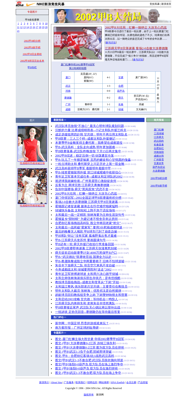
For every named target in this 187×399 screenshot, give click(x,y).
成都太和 (159, 155)
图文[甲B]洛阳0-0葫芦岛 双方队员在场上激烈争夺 (89, 364)
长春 (120, 104)
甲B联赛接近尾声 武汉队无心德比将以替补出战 (87, 307)
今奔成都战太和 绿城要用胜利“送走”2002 (83, 269)
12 (21, 27)
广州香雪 (159, 159)
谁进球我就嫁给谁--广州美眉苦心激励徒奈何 (85, 181)
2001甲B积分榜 (159, 178)
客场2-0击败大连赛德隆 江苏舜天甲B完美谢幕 (86, 202)
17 (37, 27)
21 (18, 30)
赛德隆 (68, 97)
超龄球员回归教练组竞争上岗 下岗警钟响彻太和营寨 (91, 295)
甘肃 (120, 77)
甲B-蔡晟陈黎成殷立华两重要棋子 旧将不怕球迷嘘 (89, 261)
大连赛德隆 (159, 170)
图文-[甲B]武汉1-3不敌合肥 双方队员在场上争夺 (88, 373)
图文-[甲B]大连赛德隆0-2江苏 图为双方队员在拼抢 (89, 347)
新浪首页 (166, 3)
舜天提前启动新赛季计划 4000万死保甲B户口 (86, 252)
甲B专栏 (32, 67)
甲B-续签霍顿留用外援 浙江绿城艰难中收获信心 (88, 172)
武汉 (68, 85)
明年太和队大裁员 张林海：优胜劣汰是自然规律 (88, 290)
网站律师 (104, 382)
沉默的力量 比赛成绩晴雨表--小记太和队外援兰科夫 (90, 130)
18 (40, 27)
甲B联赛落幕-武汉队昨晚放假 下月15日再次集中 (88, 151)
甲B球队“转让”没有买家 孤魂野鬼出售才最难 (86, 235)
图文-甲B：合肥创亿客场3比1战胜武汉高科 (84, 356)
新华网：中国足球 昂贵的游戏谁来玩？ (82, 323)
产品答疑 (143, 382)
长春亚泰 (159, 144)
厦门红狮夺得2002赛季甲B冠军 (78, 64)
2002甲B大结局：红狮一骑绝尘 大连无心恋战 (86, 193)
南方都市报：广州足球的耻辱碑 (77, 327)
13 (24, 27)
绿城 (120, 109)
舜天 (120, 97)
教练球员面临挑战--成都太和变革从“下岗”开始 (87, 282)
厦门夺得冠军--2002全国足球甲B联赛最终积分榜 (88, 197)
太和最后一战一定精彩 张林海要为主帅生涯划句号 (89, 214)
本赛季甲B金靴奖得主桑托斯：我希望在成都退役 (89, 142)
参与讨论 (111, 42)
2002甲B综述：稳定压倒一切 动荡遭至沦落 (84, 155)
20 (46, 27)
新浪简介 (44, 382)
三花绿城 (159, 133)
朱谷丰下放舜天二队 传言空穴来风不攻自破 (85, 265)
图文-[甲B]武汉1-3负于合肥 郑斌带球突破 (83, 351)
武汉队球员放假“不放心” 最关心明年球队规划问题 (89, 126)
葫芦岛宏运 (159, 167)
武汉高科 (159, 140)
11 (18, 27)
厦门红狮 (159, 129)
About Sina (56, 382)
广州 (68, 104)
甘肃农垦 (159, 163)
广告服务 (69, 382)
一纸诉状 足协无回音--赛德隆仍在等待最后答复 (87, 312)
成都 (68, 109)
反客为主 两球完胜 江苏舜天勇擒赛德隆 (82, 185)
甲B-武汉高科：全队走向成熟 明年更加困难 (85, 147)
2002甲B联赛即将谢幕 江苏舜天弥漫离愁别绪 (86, 248)
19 (43, 27)
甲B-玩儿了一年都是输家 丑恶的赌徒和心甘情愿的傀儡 (93, 159)
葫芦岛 (121, 90)
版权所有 (89, 394)
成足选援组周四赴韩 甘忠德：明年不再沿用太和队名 (91, 134)
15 (30, 27)
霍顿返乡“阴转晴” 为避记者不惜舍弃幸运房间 (86, 219)
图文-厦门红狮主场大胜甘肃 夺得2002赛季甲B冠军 (89, 339)
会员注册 (131, 382)
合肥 (120, 85)
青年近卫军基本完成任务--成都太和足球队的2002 (89, 176)
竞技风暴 (155, 3)
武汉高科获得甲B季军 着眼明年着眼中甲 (83, 168)
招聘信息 (92, 382)
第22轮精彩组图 (77, 68)
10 (46, 23)
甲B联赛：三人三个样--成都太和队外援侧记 (85, 138)
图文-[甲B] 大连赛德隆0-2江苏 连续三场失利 (85, 343)
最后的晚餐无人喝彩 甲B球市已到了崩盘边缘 (86, 231)
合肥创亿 (159, 148)
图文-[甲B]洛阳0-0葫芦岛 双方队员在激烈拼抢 (86, 368)
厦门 (68, 77)
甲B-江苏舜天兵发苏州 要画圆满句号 (80, 240)
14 (27, 27)
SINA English (117, 382)
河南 (68, 90)
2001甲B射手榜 (159, 185)
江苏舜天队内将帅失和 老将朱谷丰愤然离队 (85, 303)
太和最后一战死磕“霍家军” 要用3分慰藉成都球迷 (88, 227)
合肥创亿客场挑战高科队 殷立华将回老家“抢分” (88, 223)
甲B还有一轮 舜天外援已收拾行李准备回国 (84, 244)
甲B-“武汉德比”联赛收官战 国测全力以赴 (83, 257)
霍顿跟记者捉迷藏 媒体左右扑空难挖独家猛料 (86, 206)
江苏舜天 (159, 137)
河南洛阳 (159, 152)
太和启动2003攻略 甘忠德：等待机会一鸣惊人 (86, 299)
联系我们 (80, 382)
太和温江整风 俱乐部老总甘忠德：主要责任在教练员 (91, 286)
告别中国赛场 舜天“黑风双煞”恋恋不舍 (81, 189)
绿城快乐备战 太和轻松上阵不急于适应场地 (85, 210)
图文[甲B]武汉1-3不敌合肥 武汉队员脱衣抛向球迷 (89, 360)
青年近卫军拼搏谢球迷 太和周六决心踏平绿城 (86, 274)
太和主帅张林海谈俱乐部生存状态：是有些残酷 (87, 278)
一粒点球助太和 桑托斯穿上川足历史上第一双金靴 (89, 164)
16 (34, 27)
